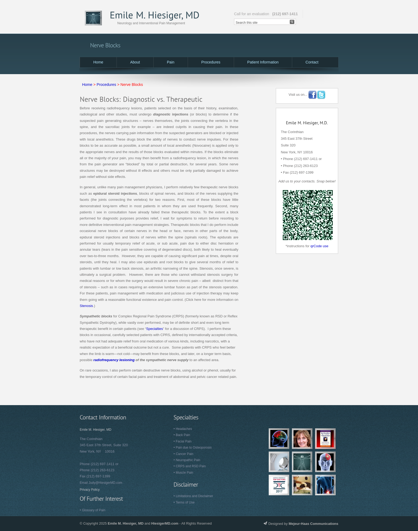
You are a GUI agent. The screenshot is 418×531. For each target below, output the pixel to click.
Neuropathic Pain (188, 460)
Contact (312, 62)
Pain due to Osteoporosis (194, 447)
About (135, 62)
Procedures (210, 62)
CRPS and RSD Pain (191, 466)
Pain (170, 62)
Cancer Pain (184, 454)
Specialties (154, 329)
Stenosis (86, 306)
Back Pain (183, 435)
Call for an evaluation (266, 14)
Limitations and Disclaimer (194, 496)
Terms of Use (185, 502)
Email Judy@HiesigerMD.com (101, 483)
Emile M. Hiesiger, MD (95, 430)
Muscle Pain (184, 472)
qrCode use (319, 246)
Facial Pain (183, 441)
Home (98, 62)
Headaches (184, 429)
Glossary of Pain (93, 510)
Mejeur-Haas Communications (313, 524)
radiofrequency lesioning (114, 360)
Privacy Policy (90, 490)
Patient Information (263, 62)
